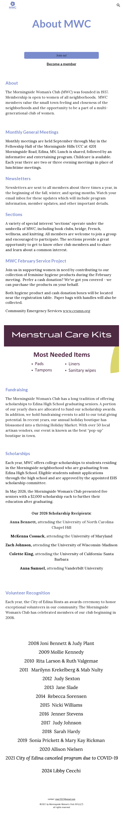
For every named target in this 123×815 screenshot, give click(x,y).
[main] (61, 23)
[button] (4, 5)
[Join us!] (61, 55)
